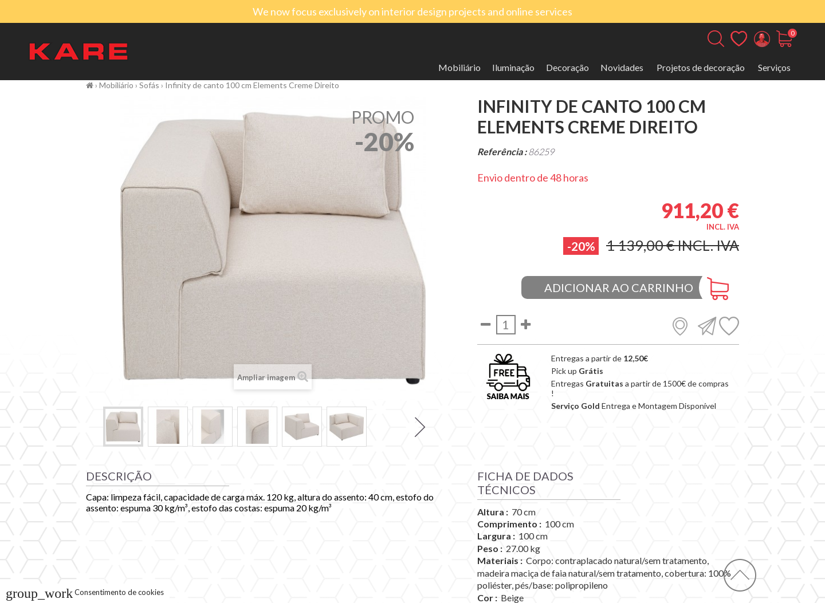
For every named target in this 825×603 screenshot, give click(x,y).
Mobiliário (459, 67)
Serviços (774, 67)
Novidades (621, 67)
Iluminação (513, 67)
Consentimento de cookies (85, 592)
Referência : (502, 151)
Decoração (567, 67)
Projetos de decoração (701, 67)
